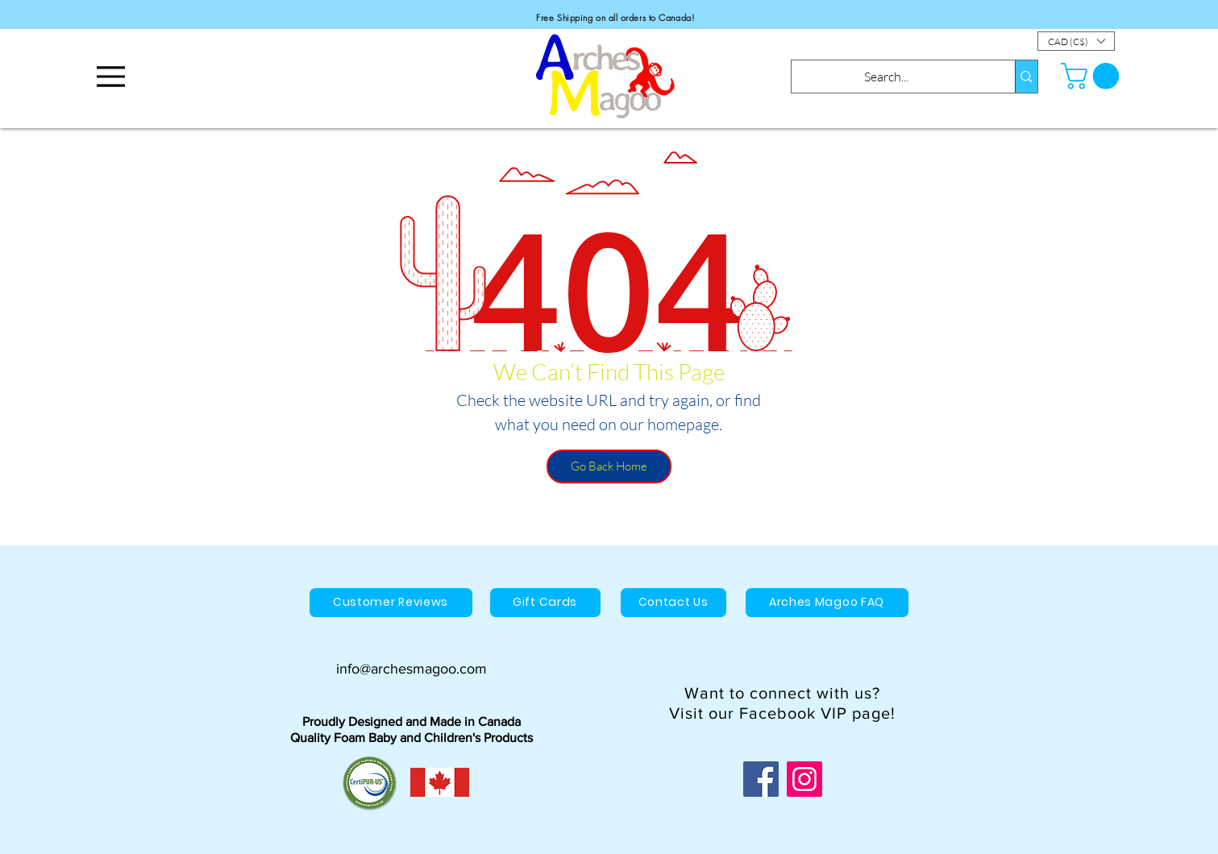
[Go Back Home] (609, 466)
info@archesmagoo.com (411, 669)
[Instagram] (804, 779)
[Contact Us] (673, 602)
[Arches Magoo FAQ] (827, 602)
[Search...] (887, 76)
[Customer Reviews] (391, 602)
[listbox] (1076, 41)
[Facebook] (761, 779)
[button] (1076, 41)
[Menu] (111, 76)
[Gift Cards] (545, 602)
